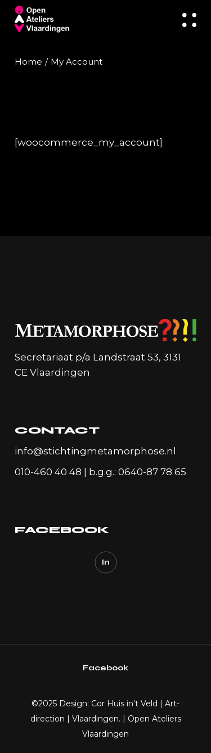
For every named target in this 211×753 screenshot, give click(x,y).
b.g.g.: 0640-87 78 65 (137, 471)
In (106, 562)
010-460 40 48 (48, 471)
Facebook (105, 668)
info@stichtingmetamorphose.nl (95, 451)
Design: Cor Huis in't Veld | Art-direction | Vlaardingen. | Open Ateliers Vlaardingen (105, 718)
